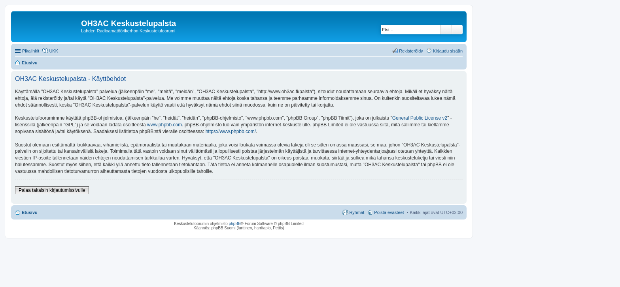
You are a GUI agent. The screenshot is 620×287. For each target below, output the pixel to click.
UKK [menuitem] (53, 51)
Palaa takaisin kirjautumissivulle (52, 190)
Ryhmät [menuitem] (356, 212)
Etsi (446, 29)
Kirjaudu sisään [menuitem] (448, 51)
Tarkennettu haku (457, 29)
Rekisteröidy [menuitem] (411, 51)
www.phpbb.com (164, 125)
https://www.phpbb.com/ (231, 131)
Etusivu (30, 212)
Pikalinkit (30, 51)
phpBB (235, 223)
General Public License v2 (419, 118)
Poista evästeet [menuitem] (389, 212)
